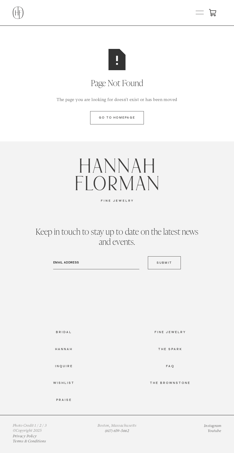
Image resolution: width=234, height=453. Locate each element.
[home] (18, 13)
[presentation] (93, 284)
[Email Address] (96, 263)
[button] (200, 13)
